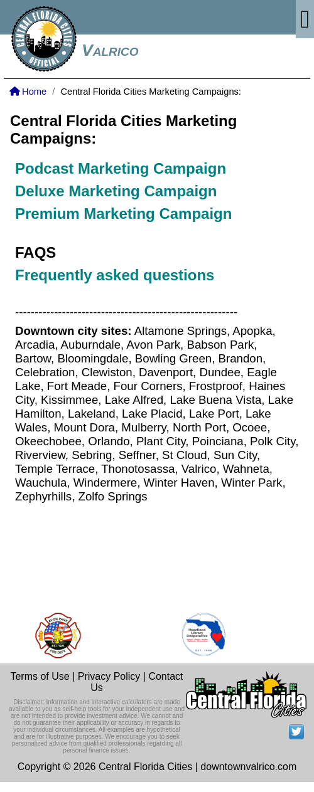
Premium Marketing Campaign (123, 213)
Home (27, 92)
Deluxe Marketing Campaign (118, 190)
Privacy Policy (109, 676)
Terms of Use (39, 676)
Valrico (110, 50)
